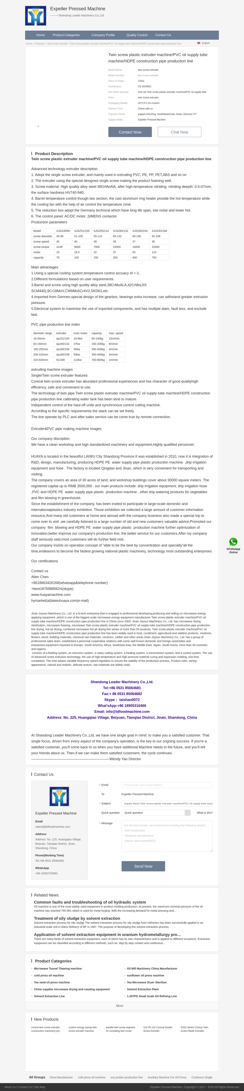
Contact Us (163, 35)
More (119, 1005)
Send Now (143, 866)
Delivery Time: (115, 108)
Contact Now (130, 132)
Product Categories (68, 35)
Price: (111, 97)
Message (105, 824)
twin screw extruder (57, 43)
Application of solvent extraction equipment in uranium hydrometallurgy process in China (108, 934)
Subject (104, 804)
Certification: (115, 86)
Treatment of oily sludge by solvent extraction (77, 918)
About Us (10, 1087)
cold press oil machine (98, 1077)
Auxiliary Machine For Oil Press (173, 1077)
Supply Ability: (115, 119)
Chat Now (179, 132)
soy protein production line (133, 1077)
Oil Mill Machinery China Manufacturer (56, 1077)
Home (40, 35)
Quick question (110, 812)
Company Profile (105, 35)
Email (103, 785)
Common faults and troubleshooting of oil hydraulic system (90, 902)
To (102, 794)
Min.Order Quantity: (118, 92)
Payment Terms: (116, 114)
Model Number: (116, 75)
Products (39, 43)
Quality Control (137, 35)
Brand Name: (115, 70)
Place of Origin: (116, 81)
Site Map (39, 1087)
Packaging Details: (118, 103)
